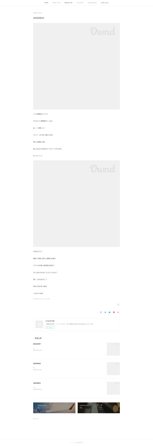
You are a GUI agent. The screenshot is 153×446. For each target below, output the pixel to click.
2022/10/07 (37, 344)
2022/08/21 (37, 383)
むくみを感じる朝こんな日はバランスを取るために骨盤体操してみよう (54, 367)
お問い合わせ (105, 2)
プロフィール (56, 2)
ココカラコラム (92, 2)
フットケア (80, 2)
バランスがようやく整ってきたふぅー (44, 387)
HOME (46, 2)
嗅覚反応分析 (68, 2)
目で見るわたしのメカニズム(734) (41, 298)
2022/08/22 (37, 363)
